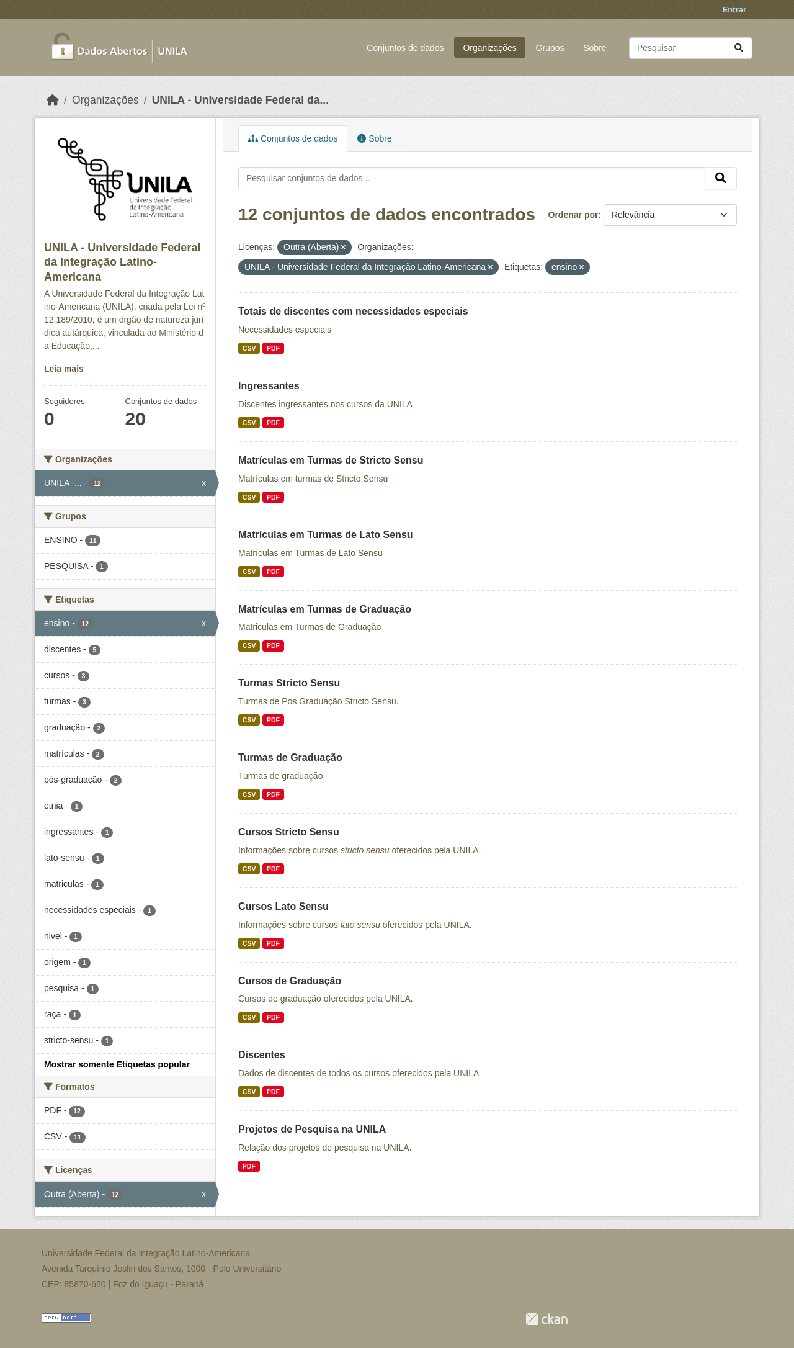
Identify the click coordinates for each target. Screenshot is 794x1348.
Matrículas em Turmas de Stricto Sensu (330, 460)
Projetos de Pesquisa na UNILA (312, 1129)
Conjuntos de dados (405, 48)
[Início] (53, 100)
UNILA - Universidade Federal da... (240, 100)
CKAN (546, 1319)
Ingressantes (269, 385)
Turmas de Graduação (290, 757)
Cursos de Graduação (289, 981)
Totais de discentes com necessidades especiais (353, 311)
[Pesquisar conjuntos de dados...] (690, 48)
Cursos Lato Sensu (283, 906)
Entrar (734, 9)
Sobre (594, 48)
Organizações (489, 48)
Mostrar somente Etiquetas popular (117, 1064)
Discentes (261, 1054)
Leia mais (64, 369)
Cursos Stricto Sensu (288, 832)
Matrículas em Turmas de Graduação (324, 609)
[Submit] (738, 48)
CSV (249, 348)
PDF (273, 348)
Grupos (550, 48)
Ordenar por (573, 215)
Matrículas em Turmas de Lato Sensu (325, 534)
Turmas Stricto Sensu (289, 683)
